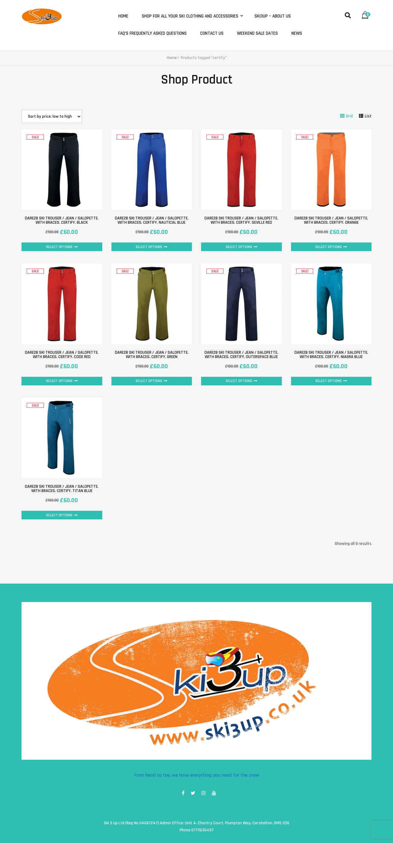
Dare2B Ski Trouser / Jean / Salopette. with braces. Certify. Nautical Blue (152, 220)
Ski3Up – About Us (273, 16)
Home (123, 16)
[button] (366, 13)
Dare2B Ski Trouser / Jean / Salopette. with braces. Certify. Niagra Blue (331, 355)
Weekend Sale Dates (257, 33)
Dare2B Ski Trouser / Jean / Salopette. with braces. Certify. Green (152, 355)
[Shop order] (51, 116)
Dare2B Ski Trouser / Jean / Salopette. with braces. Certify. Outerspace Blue (241, 355)
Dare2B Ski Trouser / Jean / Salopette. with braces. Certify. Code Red (62, 355)
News (296, 33)
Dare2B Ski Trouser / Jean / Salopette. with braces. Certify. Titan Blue (62, 489)
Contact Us (212, 33)
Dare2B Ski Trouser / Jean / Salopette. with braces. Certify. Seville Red (241, 220)
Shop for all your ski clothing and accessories (190, 16)
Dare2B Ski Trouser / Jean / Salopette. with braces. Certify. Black (62, 220)
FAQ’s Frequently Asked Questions (152, 33)
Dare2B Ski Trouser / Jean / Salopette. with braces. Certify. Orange (331, 220)
